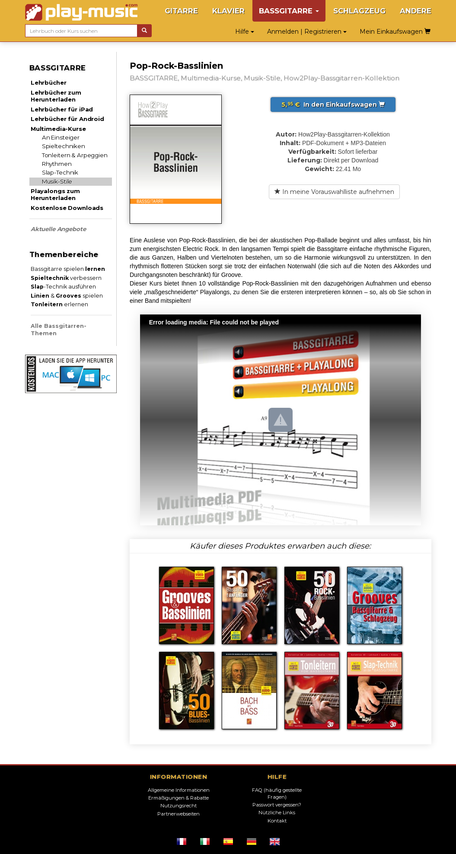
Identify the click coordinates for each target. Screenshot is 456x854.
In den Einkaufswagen (333, 104)
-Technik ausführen (63, 286)
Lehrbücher (49, 82)
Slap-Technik (60, 172)
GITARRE (181, 10)
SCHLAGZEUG (359, 10)
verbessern (66, 278)
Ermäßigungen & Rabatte (178, 798)
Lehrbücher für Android (67, 118)
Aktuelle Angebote (58, 228)
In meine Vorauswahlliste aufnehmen (334, 192)
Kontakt (277, 821)
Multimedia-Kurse (58, 128)
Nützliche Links (276, 813)
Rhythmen (57, 163)
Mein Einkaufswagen (395, 31)
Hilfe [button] (244, 31)
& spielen (67, 295)
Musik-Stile (57, 181)
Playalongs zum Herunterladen (55, 194)
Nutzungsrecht (178, 806)
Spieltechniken (63, 146)
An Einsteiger (61, 137)
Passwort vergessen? (276, 805)
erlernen (59, 304)
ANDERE (415, 10)
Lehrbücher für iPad (62, 109)
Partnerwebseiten (178, 814)
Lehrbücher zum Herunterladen (56, 96)
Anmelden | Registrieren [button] (307, 31)
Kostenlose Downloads (67, 207)
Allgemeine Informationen (179, 790)
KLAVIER (228, 10)
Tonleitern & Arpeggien (75, 155)
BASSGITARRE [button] (289, 10)
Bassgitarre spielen (68, 269)
